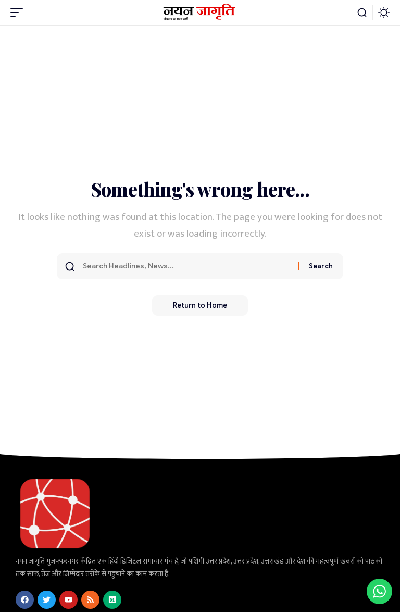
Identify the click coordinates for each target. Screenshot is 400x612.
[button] (19, 12)
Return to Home (200, 305)
